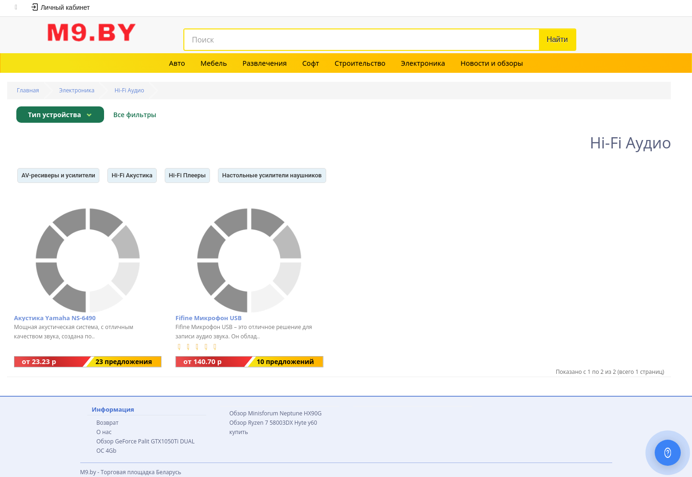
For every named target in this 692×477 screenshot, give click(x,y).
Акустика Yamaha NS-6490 (55, 318)
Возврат (108, 423)
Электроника (423, 63)
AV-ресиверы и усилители (58, 175)
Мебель (214, 63)
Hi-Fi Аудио (129, 90)
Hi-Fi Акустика (132, 175)
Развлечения (264, 63)
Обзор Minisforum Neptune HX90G (276, 413)
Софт (310, 63)
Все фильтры (134, 114)
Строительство (360, 63)
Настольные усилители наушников (272, 175)
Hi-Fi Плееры (187, 175)
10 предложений (285, 361)
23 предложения (124, 361)
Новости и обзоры (492, 63)
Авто (177, 63)
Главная (28, 90)
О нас (104, 432)
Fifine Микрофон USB (208, 318)
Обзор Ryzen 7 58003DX (261, 423)
